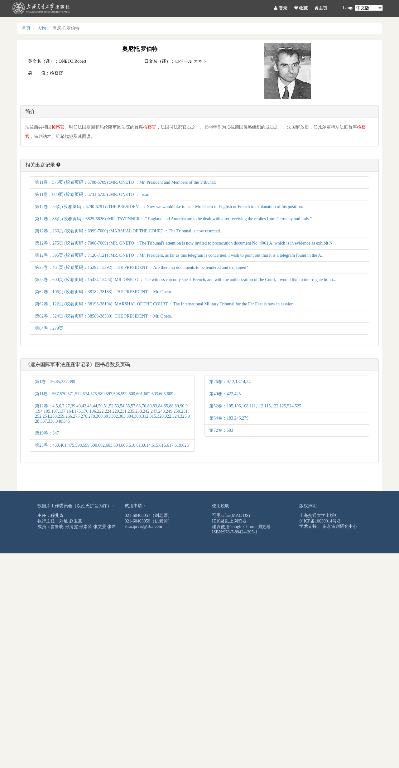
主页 (321, 7)
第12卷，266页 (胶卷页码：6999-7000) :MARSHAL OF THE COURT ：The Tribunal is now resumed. (128, 231)
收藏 (301, 7)
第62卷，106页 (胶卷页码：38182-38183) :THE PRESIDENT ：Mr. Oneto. (103, 291)
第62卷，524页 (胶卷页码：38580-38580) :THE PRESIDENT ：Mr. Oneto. (103, 316)
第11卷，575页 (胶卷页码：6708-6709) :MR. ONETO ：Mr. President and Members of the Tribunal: (125, 182)
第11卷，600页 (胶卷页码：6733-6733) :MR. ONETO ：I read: (93, 194)
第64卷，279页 (49, 328)
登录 (280, 7)
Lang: (348, 7)
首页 (26, 28)
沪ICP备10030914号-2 (319, 521)
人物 (41, 28)
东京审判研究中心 (339, 526)
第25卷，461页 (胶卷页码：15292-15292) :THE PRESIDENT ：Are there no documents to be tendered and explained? (141, 267)
